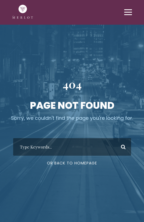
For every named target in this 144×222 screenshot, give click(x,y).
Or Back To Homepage (72, 163)
